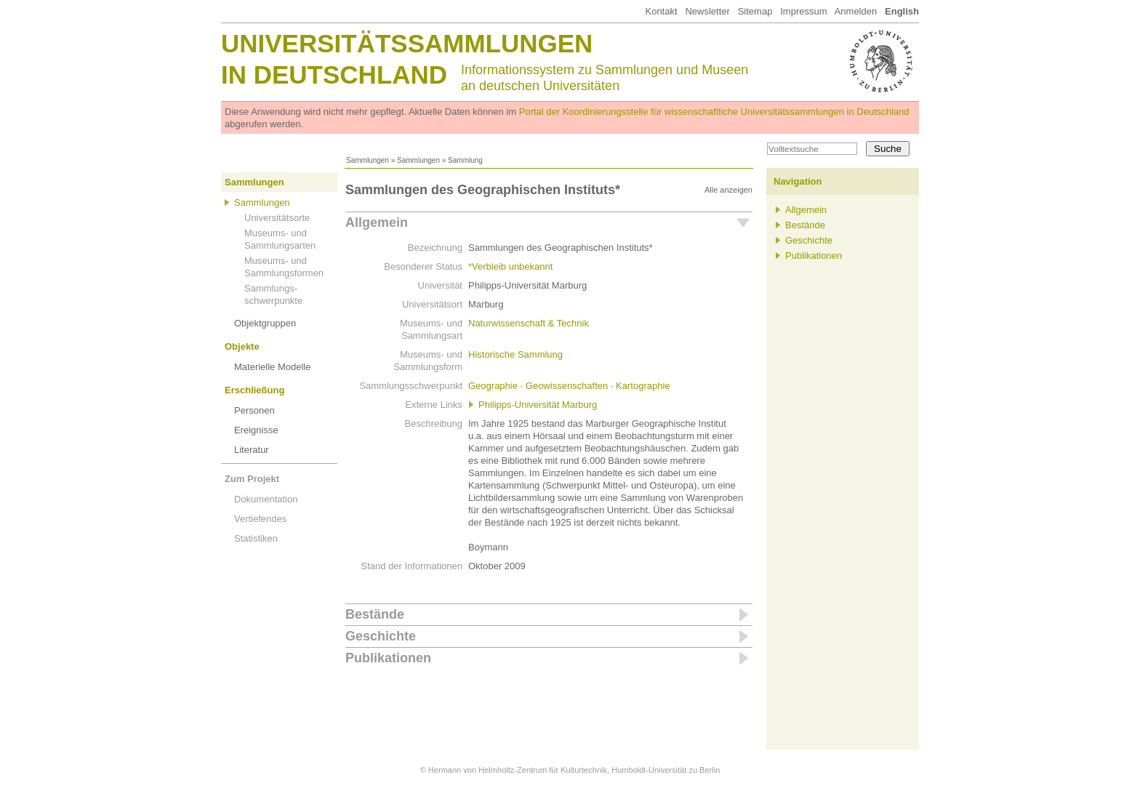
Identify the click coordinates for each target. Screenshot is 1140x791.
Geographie (493, 385)
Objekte (242, 346)
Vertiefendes (260, 518)
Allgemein (376, 222)
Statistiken (256, 538)
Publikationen (388, 658)
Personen (254, 410)
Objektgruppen (265, 323)
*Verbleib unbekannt (510, 266)
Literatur (251, 449)
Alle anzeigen (728, 189)
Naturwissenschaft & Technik (528, 323)
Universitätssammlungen (407, 43)
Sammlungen (367, 160)
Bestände (374, 614)
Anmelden (856, 11)
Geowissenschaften (567, 385)
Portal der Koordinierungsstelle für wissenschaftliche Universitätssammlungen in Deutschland (714, 111)
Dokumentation (265, 499)
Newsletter (707, 11)
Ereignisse (256, 430)
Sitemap (755, 11)
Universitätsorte (277, 217)
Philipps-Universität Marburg (537, 404)
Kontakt (661, 11)
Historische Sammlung (515, 354)
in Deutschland (334, 74)
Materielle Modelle (272, 366)
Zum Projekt (252, 478)
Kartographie (643, 385)
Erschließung (254, 390)
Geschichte (380, 636)
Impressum (803, 11)
